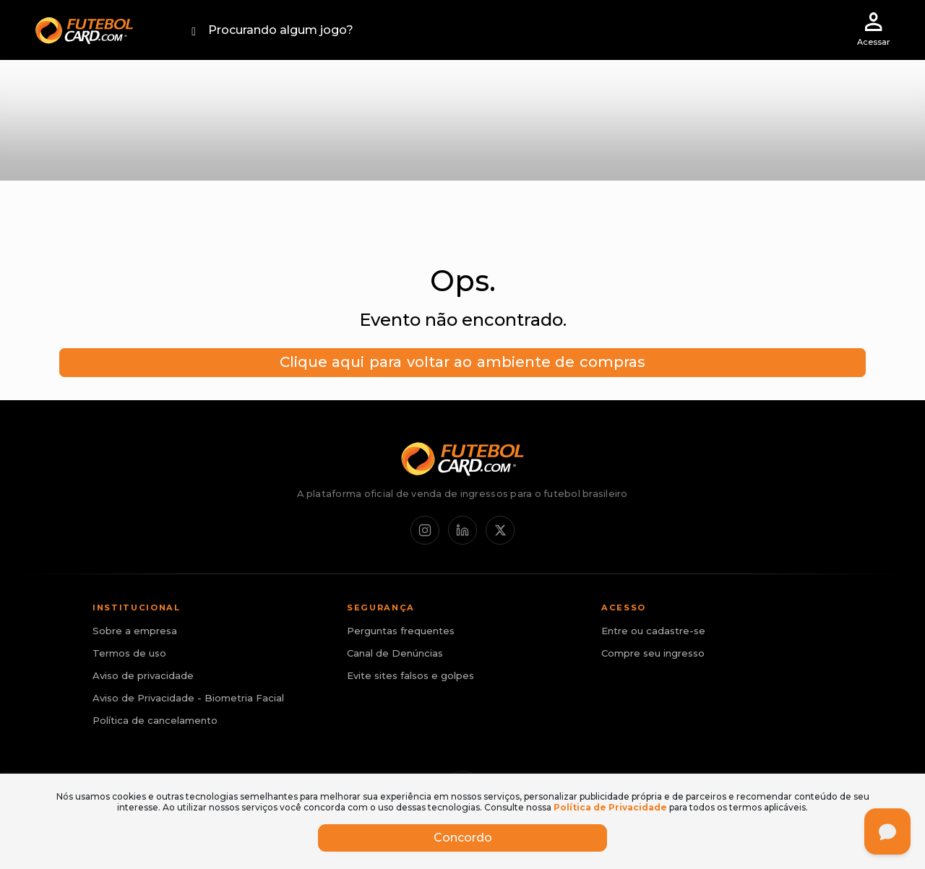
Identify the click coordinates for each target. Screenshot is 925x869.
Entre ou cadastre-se (653, 630)
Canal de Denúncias (395, 653)
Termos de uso (129, 653)
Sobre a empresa (134, 630)
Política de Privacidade (610, 807)
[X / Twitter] (500, 530)
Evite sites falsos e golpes (410, 675)
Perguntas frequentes (401, 630)
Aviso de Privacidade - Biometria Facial (188, 698)
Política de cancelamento (155, 720)
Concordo (463, 837)
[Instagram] (424, 530)
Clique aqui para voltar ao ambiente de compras (462, 362)
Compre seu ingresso (653, 653)
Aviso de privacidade (143, 675)
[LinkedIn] (462, 530)
